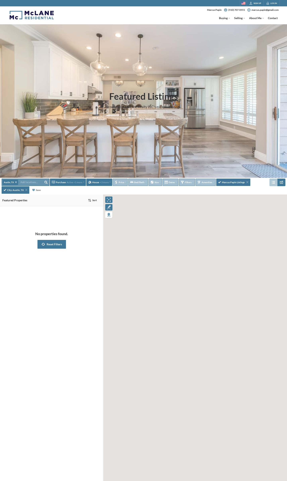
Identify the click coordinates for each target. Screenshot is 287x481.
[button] (51, 244)
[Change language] (243, 3)
